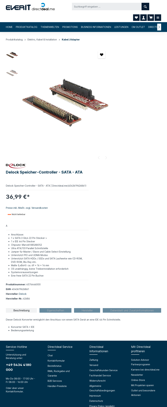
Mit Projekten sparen (142, 274)
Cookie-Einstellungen (101, 300)
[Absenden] (155, 360)
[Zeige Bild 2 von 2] (87, 98)
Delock (117, 183)
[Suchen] (118, 6)
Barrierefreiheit (56, 326)
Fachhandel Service (100, 264)
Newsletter (137, 264)
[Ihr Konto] (143, 6)
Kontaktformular (14, 280)
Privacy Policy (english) (102, 295)
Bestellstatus (54, 255)
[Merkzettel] (136, 6)
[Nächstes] (90, 148)
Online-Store (138, 269)
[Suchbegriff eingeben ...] (80, 6)
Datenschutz (96, 290)
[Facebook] (75, 386)
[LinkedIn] (92, 386)
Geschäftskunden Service (103, 259)
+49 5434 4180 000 (18, 256)
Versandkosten (84, 396)
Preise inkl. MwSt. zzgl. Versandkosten (121, 90)
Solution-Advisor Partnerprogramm (140, 251)
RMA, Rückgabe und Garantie (59, 262)
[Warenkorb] (150, 6)
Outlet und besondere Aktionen (143, 282)
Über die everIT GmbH (18, 326)
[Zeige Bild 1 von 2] (87, 95)
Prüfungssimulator (57, 331)
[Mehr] (158, 6)
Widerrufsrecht (97, 270)
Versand (93, 254)
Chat (50, 244)
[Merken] (86, 45)
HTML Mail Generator (59, 336)
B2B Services (55, 270)
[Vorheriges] (83, 148)
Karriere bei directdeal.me (145, 258)
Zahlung (93, 249)
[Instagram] (83, 386)
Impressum (95, 284)
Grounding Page (56, 342)
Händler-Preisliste (57, 275)
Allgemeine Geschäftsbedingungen (102, 277)
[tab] (21, 199)
